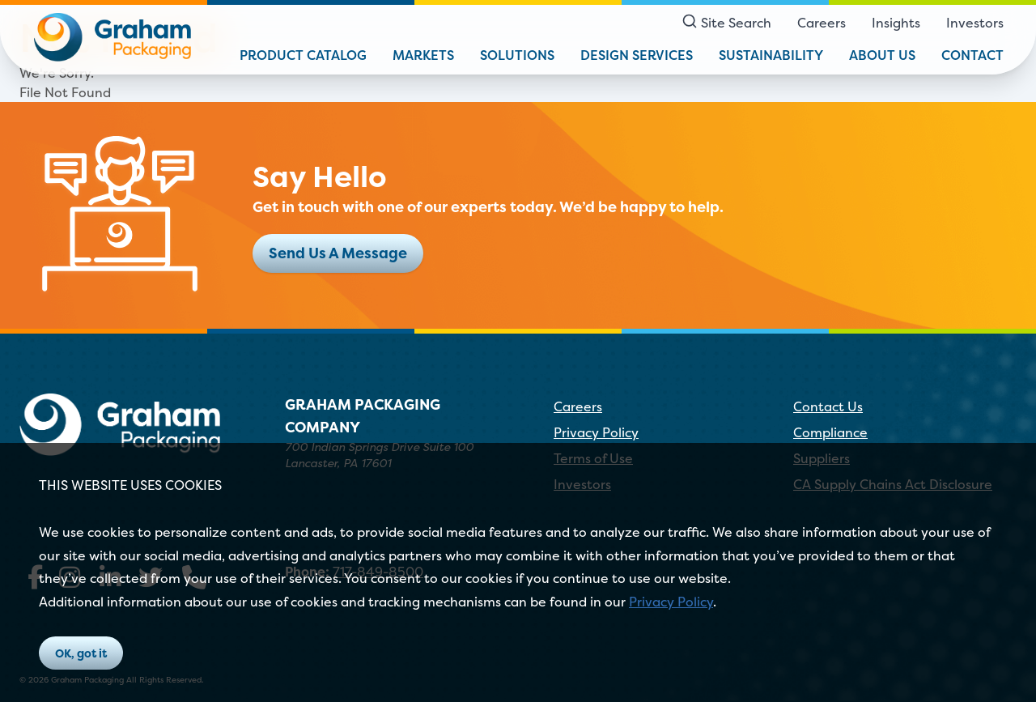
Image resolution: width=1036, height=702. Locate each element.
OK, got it (81, 653)
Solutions (517, 55)
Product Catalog (303, 55)
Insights (896, 23)
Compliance (830, 432)
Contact (972, 55)
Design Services (636, 55)
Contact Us (828, 406)
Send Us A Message (338, 253)
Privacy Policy (671, 602)
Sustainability (771, 55)
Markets (423, 55)
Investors (975, 23)
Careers (821, 23)
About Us (882, 55)
